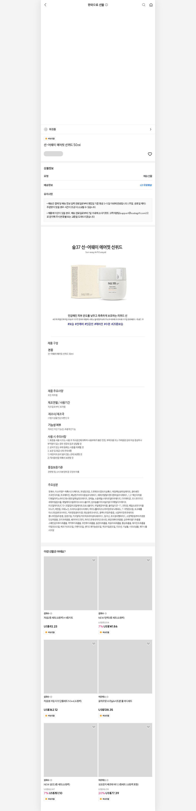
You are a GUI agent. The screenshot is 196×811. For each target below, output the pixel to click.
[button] (106, 5)
